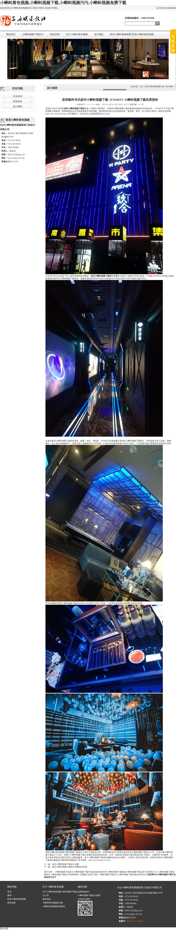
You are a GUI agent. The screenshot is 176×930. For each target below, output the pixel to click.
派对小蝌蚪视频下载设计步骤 (65, 864)
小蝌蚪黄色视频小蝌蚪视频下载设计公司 (68, 852)
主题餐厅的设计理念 (89, 874)
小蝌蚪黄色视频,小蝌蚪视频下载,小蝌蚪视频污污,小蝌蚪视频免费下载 (63, 2)
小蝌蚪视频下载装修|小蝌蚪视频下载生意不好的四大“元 (132, 872)
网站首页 (11, 34)
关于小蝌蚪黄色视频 (76, 34)
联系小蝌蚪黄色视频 (142, 34)
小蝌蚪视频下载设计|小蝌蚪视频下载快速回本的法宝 (123, 874)
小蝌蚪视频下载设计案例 (89, 895)
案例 (9, 895)
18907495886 (147, 18)
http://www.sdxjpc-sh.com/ (100, 860)
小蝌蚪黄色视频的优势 (53, 903)
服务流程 (47, 899)
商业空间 (55, 34)
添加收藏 (171, 8)
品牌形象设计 (84, 892)
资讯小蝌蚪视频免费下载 (121, 34)
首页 (9, 892)
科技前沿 (17, 101)
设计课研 (17, 106)
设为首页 (161, 8)
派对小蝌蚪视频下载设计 (75, 108)
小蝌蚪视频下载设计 (32, 34)
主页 (141, 87)
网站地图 (11, 903)
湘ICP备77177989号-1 (135, 921)
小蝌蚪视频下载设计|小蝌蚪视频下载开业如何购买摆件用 (81, 872)
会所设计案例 (84, 899)
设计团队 (99, 34)
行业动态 (17, 96)
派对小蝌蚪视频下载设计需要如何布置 (69, 867)
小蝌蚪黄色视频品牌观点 (54, 906)
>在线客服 (173, 41)
